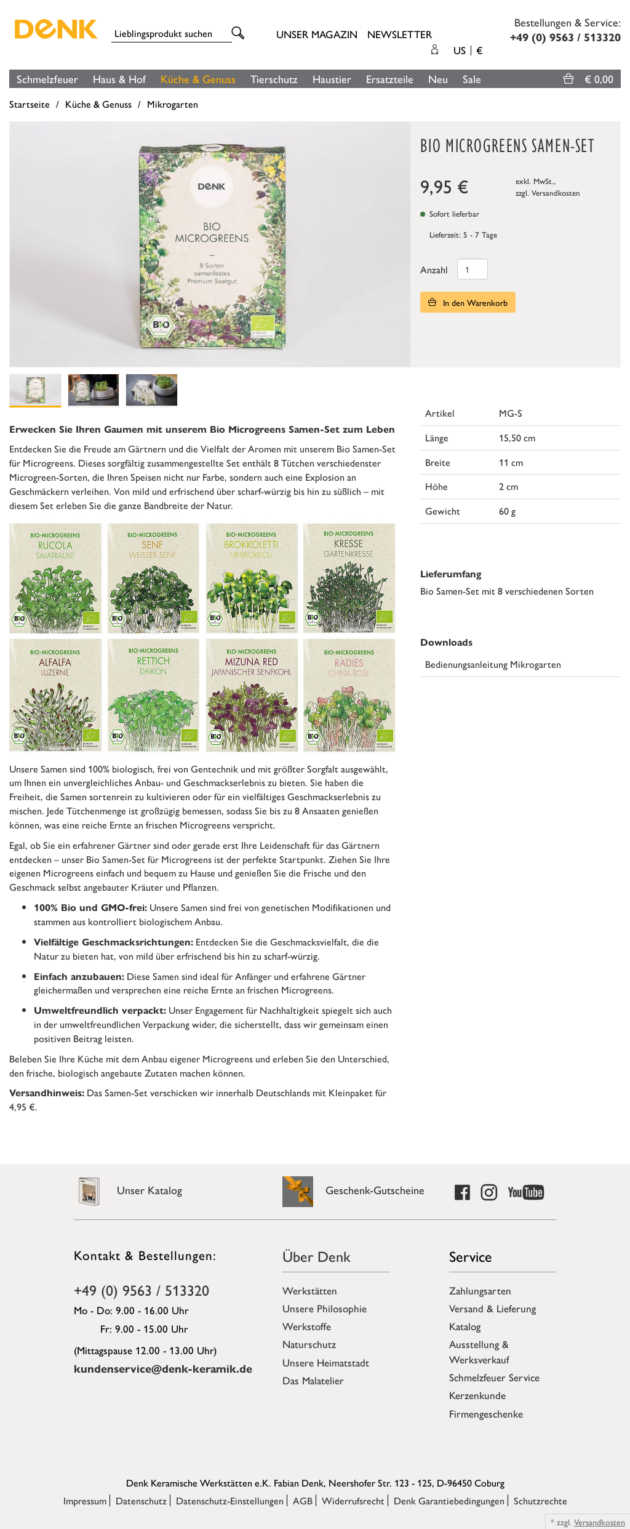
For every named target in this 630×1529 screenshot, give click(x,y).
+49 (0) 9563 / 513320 (141, 1289)
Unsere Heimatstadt (325, 1362)
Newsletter (399, 33)
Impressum (84, 1500)
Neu (438, 78)
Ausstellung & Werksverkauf (479, 1351)
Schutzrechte (540, 1500)
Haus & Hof (119, 78)
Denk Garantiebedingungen (449, 1500)
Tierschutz (274, 78)
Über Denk (316, 1255)
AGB (303, 1500)
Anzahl (434, 269)
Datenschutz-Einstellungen (230, 1500)
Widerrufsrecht (353, 1500)
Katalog (464, 1325)
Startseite (29, 104)
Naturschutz (309, 1343)
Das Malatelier (313, 1380)
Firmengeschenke (486, 1413)
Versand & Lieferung (492, 1308)
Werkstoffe (306, 1325)
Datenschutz (141, 1500)
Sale (472, 78)
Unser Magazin (316, 33)
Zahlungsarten (480, 1290)
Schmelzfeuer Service (494, 1377)
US (467, 49)
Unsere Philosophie (324, 1308)
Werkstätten (309, 1290)
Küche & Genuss (198, 78)
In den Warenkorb (468, 302)
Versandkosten (556, 192)
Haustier (332, 78)
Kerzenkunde (477, 1394)
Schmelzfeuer (47, 78)
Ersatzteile (389, 78)
